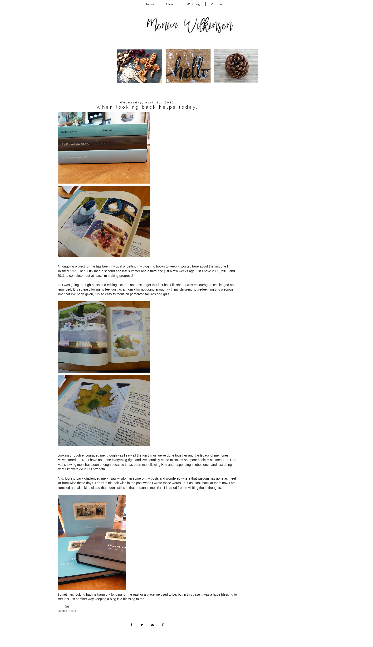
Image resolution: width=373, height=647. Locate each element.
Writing (194, 4)
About (171, 4)
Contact (218, 4)
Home (150, 4)
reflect (72, 611)
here (73, 271)
